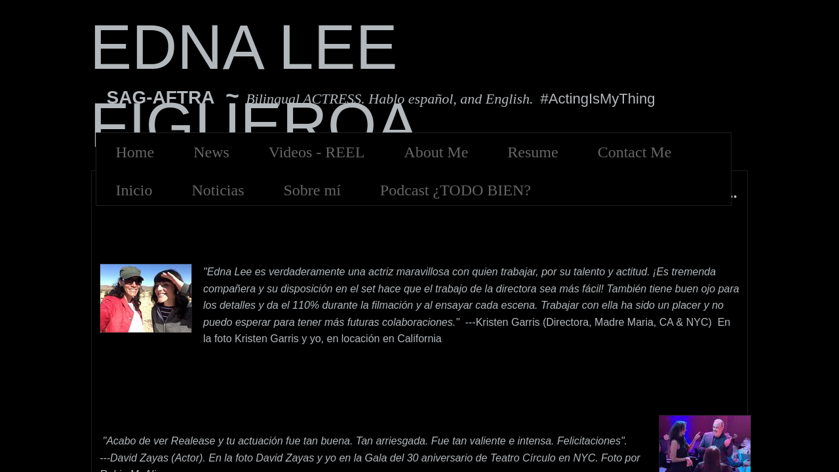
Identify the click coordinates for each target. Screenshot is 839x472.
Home (135, 152)
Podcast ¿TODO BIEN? (455, 190)
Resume (532, 152)
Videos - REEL (317, 152)
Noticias (217, 190)
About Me (436, 152)
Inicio (134, 190)
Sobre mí (311, 190)
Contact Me (635, 152)
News (211, 152)
